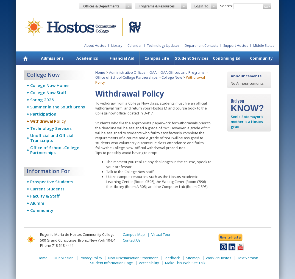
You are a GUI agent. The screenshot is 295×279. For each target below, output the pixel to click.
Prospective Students (51, 181)
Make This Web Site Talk (185, 262)
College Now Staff (48, 92)
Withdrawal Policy (48, 121)
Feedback (172, 257)
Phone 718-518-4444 (56, 245)
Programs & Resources (163, 6)
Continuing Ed (226, 58)
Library (116, 45)
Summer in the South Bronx (57, 106)
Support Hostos (235, 45)
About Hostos (95, 45)
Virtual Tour (161, 234)
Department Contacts (201, 45)
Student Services (191, 58)
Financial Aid (122, 58)
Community (261, 58)
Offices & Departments (107, 6)
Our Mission (64, 257)
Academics (87, 58)
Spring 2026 (42, 99)
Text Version (247, 257)
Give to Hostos (230, 237)
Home (100, 72)
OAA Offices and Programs (182, 72)
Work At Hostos (218, 257)
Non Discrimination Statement (133, 257)
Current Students (47, 188)
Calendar (134, 45)
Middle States (263, 45)
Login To (205, 6)
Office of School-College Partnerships (54, 150)
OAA (153, 72)
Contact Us (132, 240)
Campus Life (156, 58)
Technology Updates (163, 45)
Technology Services (51, 128)
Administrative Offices (127, 72)
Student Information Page (111, 262)
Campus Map (134, 234)
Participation (43, 113)
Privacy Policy (91, 257)
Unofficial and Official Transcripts (51, 138)
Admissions (52, 58)
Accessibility (149, 262)
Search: (226, 5)
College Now (172, 77)
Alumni (37, 203)
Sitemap (193, 257)
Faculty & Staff (45, 195)
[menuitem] (25, 58)
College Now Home (49, 85)
